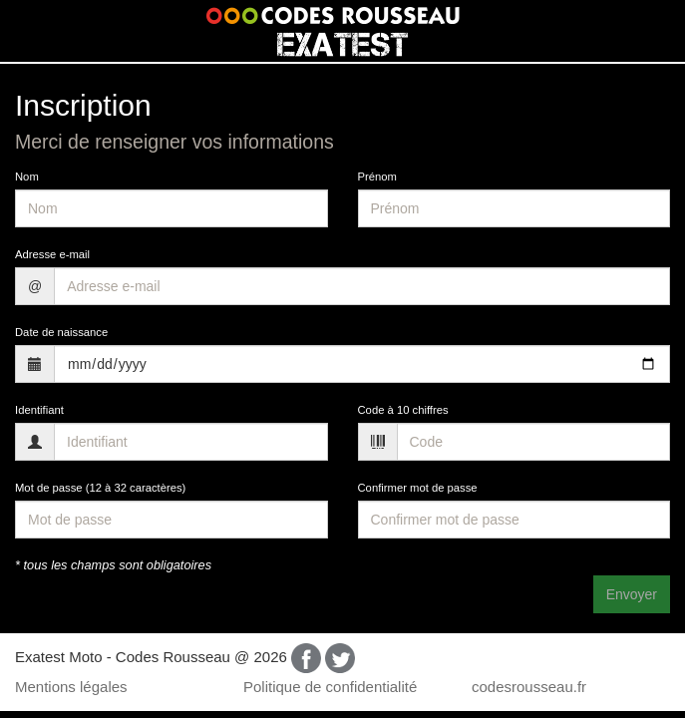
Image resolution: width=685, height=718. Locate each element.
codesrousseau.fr (529, 686)
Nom (27, 176)
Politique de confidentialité (330, 686)
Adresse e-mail (52, 254)
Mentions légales (71, 686)
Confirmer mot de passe (418, 488)
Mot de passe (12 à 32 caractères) (100, 488)
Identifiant (39, 410)
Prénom (377, 176)
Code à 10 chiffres (403, 410)
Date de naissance (61, 332)
